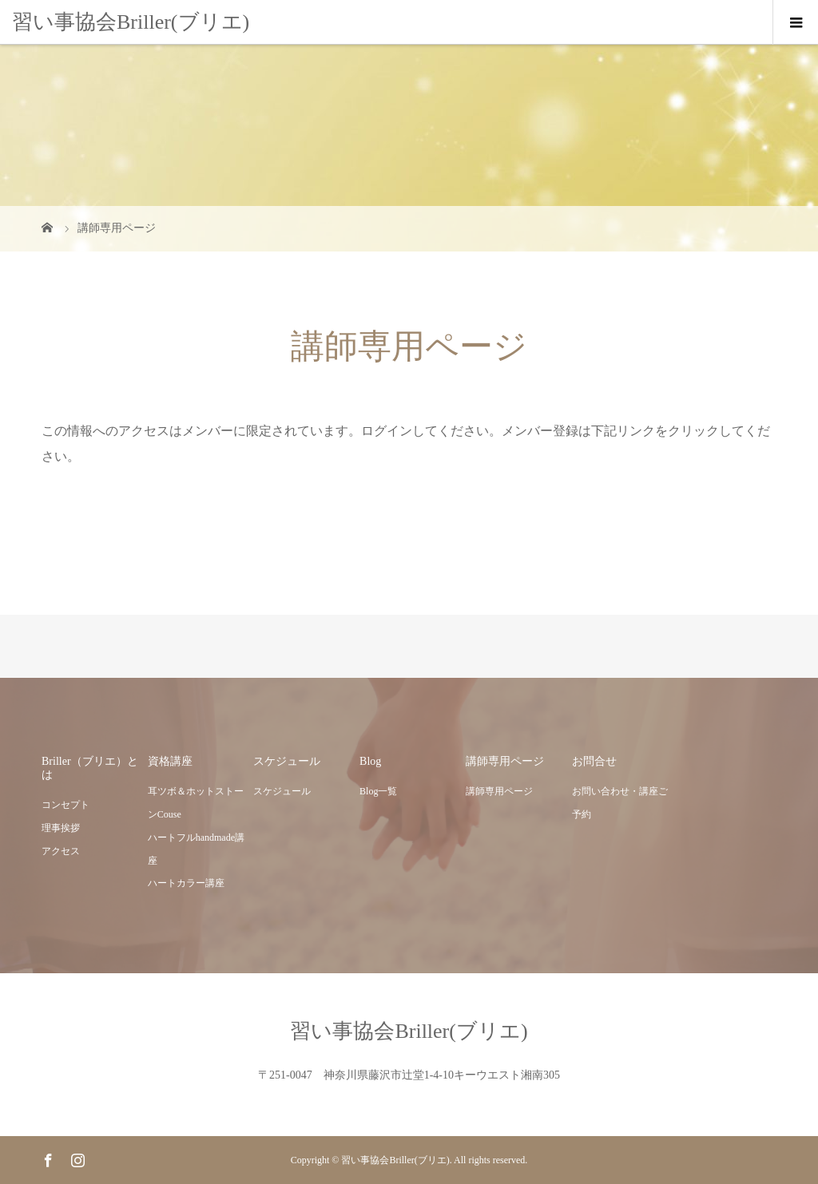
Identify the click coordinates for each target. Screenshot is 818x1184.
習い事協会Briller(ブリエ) (130, 22)
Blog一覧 (378, 791)
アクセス (61, 851)
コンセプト (65, 804)
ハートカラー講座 (186, 883)
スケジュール (282, 791)
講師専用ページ (499, 791)
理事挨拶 (61, 828)
